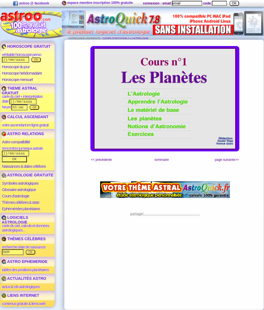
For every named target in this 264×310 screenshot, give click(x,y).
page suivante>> (227, 160)
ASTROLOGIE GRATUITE (27, 175)
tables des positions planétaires (25, 270)
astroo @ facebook (31, 3)
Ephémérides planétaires (21, 209)
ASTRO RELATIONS (23, 133)
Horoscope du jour (16, 67)
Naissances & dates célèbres (24, 166)
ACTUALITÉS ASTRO (24, 278)
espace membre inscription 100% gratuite (97, 3)
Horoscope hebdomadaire (22, 73)
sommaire (161, 160)
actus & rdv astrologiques (21, 286)
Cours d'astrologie (15, 196)
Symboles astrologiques (20, 183)
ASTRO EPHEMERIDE (24, 261)
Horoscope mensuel (17, 79)
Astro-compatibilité (16, 142)
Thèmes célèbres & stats (20, 202)
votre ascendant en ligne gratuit (25, 125)
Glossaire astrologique (19, 189)
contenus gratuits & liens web (23, 303)
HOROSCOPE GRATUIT (26, 46)
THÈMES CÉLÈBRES (23, 239)
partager (137, 214)
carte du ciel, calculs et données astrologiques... (25, 227)
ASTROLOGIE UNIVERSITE (84, 38)
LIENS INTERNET (20, 295)
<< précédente (101, 160)
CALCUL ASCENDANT (25, 117)
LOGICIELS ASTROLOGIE (15, 219)
